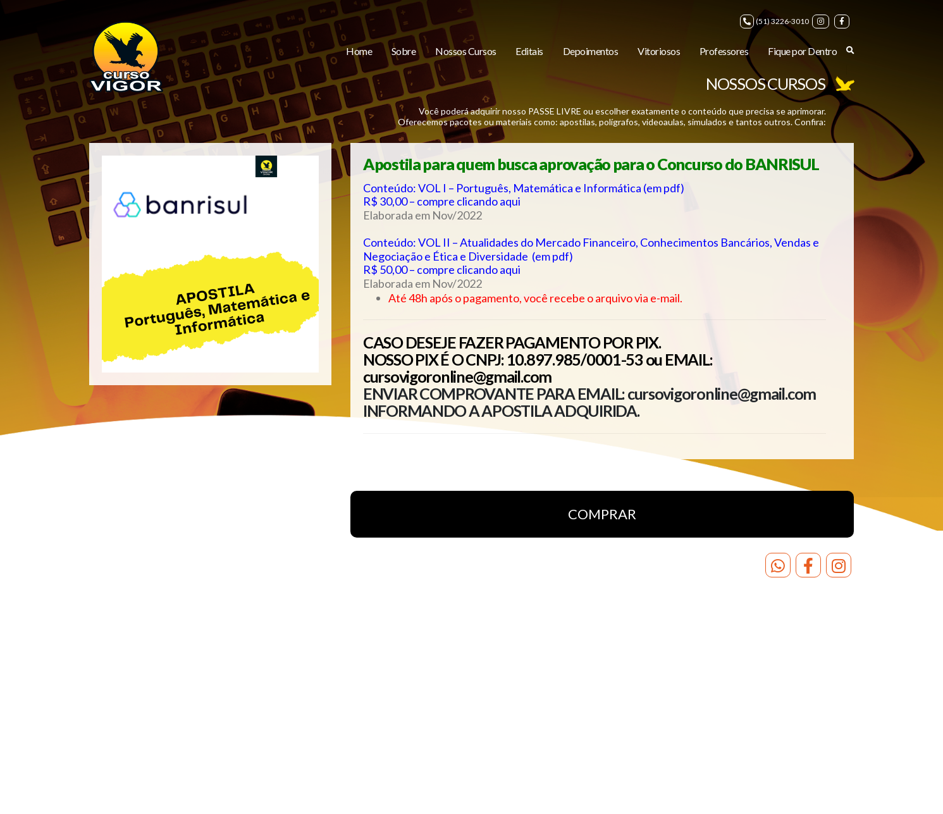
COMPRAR (602, 513)
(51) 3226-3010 (774, 21)
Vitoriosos (659, 51)
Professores (724, 51)
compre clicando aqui (469, 201)
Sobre (403, 51)
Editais (529, 51)
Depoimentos (591, 51)
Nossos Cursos (465, 51)
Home (359, 51)
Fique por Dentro (802, 51)
